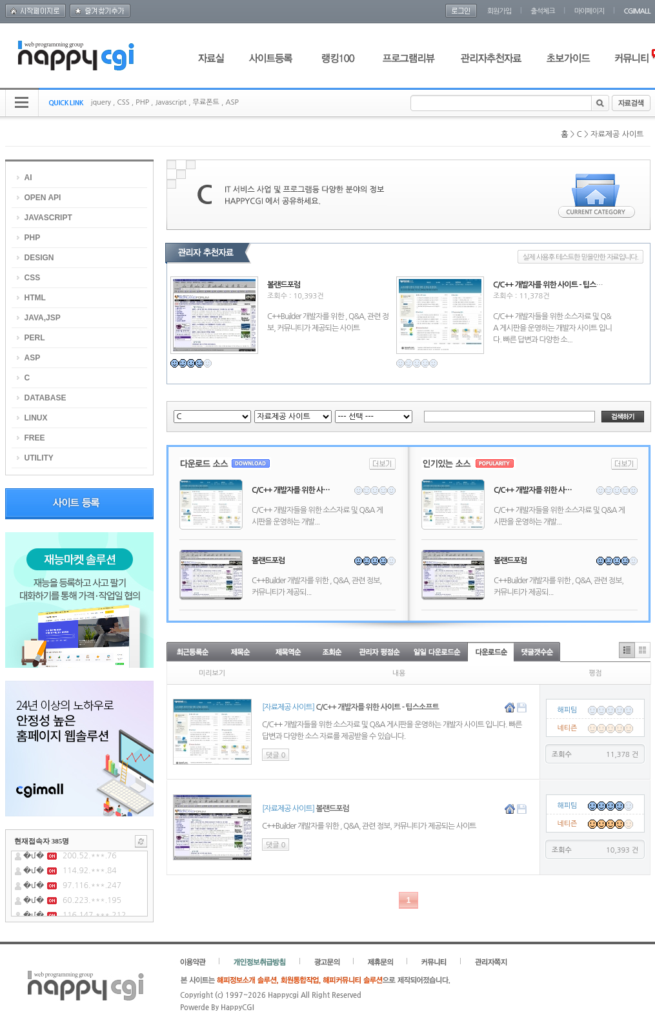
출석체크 (542, 11)
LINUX (36, 417)
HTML (35, 297)
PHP (142, 102)
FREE (35, 437)
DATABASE (45, 397)
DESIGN (39, 257)
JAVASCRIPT (48, 217)
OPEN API (43, 197)
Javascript (170, 102)
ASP (231, 102)
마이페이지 (589, 11)
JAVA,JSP (43, 317)
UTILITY (39, 457)
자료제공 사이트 (616, 134)
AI (28, 177)
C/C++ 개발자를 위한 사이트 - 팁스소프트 (554, 285)
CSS (123, 102)
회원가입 (499, 11)
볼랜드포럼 (283, 285)
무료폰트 (206, 102)
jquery (101, 102)
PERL (35, 337)
